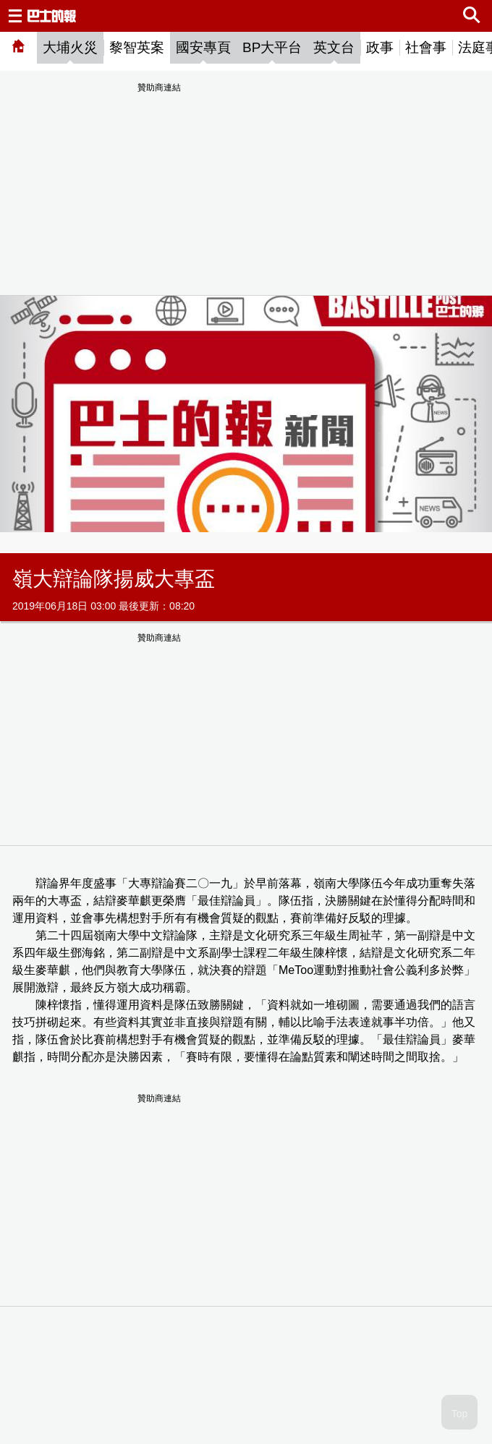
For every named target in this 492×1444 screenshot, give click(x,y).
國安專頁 (203, 47)
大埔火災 (70, 47)
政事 (380, 47)
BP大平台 (272, 47)
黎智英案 (136, 47)
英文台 (334, 47)
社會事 (425, 47)
